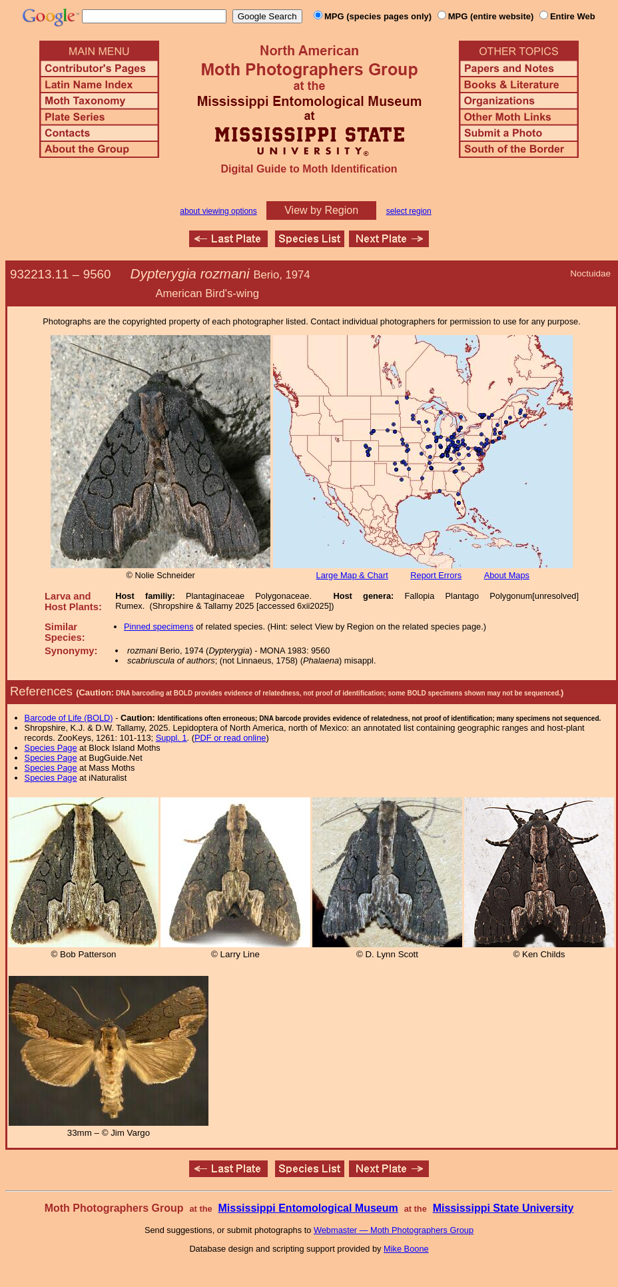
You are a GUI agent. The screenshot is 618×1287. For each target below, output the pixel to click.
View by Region (321, 210)
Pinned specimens (159, 627)
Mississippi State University (503, 1208)
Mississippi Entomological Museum (308, 1208)
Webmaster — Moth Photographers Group (393, 1230)
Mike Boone (406, 1249)
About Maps (506, 575)
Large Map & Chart (352, 575)
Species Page (51, 748)
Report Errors (436, 575)
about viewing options (218, 211)
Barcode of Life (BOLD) (69, 718)
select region (409, 211)
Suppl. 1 (171, 738)
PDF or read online (230, 738)
